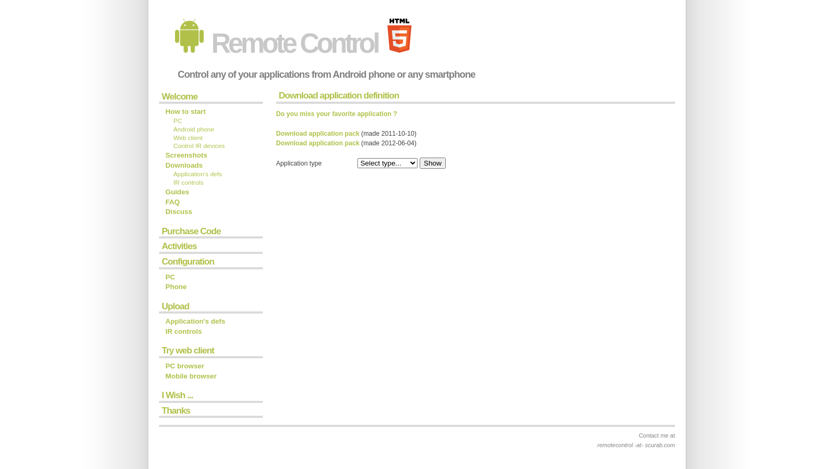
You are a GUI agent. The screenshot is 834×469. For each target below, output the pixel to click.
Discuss (178, 212)
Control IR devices (198, 146)
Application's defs (197, 174)
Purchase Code (191, 231)
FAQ (172, 202)
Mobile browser (190, 376)
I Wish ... (177, 395)
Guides (177, 192)
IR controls (188, 182)
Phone (176, 287)
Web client (188, 138)
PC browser (184, 366)
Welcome (179, 97)
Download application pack (318, 133)
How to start (185, 112)
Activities (179, 246)
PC (177, 121)
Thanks (176, 411)
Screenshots (186, 155)
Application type (299, 163)
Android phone (193, 129)
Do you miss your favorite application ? (336, 114)
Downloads (184, 165)
